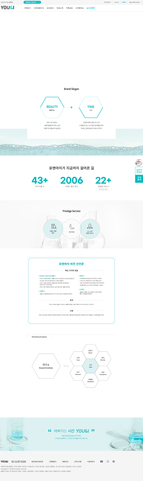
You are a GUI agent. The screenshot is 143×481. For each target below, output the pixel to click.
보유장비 (50, 8)
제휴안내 (65, 461)
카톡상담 (69, 8)
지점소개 (59, 8)
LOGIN (116, 2)
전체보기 (27, 8)
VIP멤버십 (80, 8)
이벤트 (124, 2)
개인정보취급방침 (37, 461)
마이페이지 (107, 2)
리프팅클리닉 (39, 8)
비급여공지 (91, 461)
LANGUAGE (134, 2)
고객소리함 (77, 461)
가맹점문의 (52, 461)
